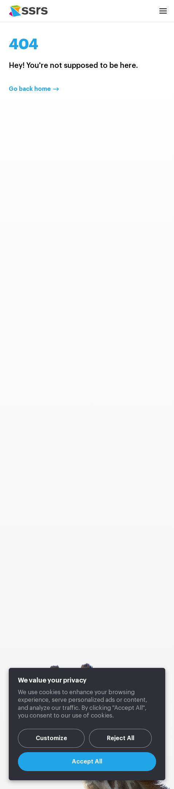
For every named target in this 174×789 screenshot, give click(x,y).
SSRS (28, 11)
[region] (87, 724)
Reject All (120, 738)
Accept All (87, 762)
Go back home (30, 89)
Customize (51, 738)
